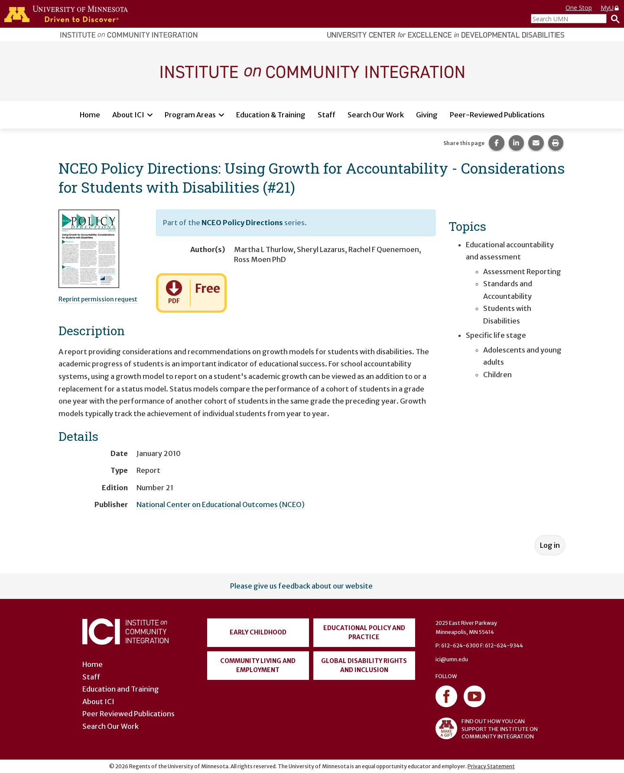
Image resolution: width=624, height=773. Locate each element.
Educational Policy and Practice (364, 632)
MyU (610, 7)
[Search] (613, 18)
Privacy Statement (491, 766)
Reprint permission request (97, 299)
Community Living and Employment (258, 665)
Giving (427, 114)
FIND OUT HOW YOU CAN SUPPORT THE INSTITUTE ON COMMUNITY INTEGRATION (487, 728)
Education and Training (120, 689)
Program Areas (190, 114)
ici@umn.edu (452, 659)
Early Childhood (258, 632)
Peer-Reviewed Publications (497, 114)
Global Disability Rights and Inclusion (364, 665)
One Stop (579, 7)
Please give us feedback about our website (301, 586)
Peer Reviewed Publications (128, 713)
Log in (550, 545)
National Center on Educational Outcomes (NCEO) (220, 504)
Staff (326, 114)
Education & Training (271, 114)
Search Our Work (376, 114)
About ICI (128, 114)
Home (90, 114)
